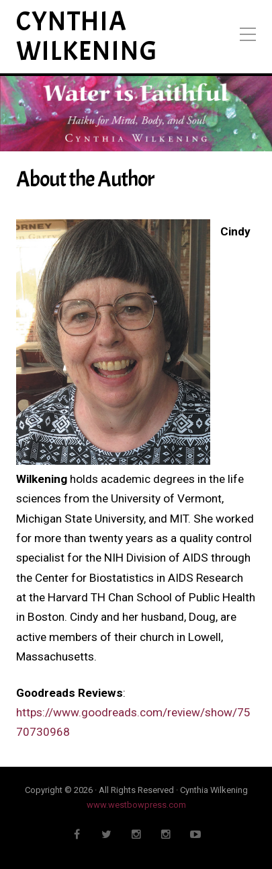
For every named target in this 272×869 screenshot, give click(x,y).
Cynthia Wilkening (87, 37)
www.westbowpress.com (136, 805)
